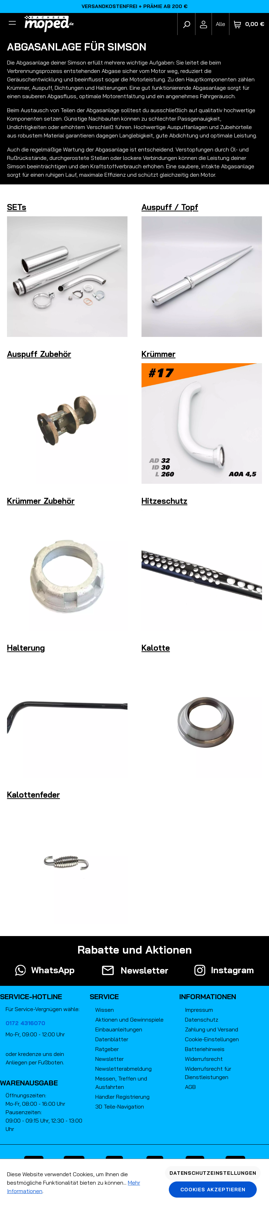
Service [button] (104, 996)
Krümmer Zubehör (41, 501)
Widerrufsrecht (204, 1058)
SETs (16, 207)
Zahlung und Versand (211, 1029)
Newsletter (109, 1058)
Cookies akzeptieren (212, 1189)
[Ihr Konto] (203, 24)
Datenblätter (111, 1039)
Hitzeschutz (164, 501)
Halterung (26, 648)
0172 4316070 (25, 1023)
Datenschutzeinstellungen (213, 1173)
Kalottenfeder (33, 795)
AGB (190, 1086)
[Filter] (12, 24)
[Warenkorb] (249, 24)
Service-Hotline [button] (31, 996)
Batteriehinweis (205, 1048)
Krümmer (158, 354)
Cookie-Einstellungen (212, 1039)
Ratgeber (107, 1048)
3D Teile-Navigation (119, 1106)
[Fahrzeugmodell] (220, 24)
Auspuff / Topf (170, 207)
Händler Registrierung (122, 1096)
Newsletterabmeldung (123, 1068)
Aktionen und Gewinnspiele (129, 1019)
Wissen (104, 1009)
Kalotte (156, 648)
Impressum (199, 1009)
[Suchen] (186, 24)
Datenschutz (201, 1019)
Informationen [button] (207, 996)
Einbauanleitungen (118, 1029)
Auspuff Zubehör (39, 354)
